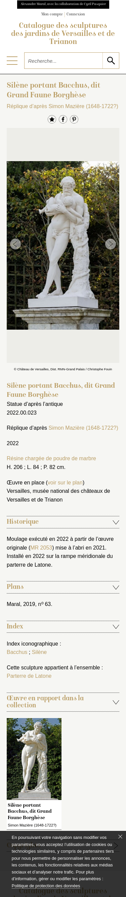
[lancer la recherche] (110, 60)
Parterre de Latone (29, 676)
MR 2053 (41, 548)
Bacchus (17, 652)
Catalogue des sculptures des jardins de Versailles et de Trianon (63, 34)
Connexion (76, 14)
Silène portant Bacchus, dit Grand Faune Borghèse (30, 811)
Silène (39, 652)
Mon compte (52, 14)
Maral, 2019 (21, 604)
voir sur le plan (65, 482)
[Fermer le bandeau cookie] (120, 837)
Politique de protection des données (46, 885)
